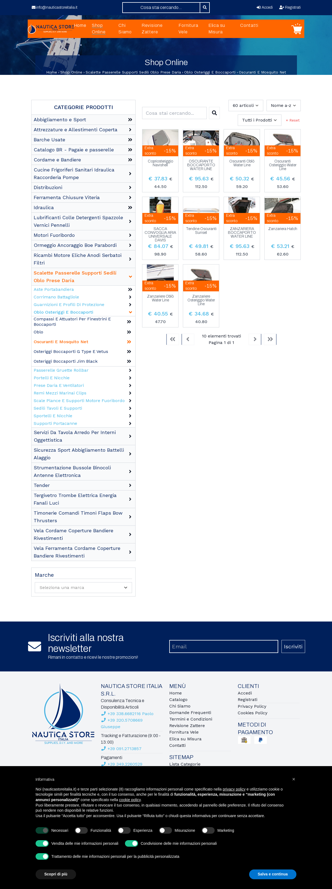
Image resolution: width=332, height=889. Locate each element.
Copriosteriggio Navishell (160, 163)
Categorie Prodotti (83, 107)
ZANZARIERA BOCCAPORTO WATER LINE (242, 232)
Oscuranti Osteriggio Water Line (282, 165)
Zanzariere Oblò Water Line (160, 298)
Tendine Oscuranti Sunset (201, 231)
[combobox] (161, 7)
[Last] (270, 339)
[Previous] (187, 339)
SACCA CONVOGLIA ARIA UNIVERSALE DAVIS (160, 234)
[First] (172, 339)
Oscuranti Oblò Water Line (241, 163)
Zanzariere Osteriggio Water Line (201, 300)
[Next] (255, 339)
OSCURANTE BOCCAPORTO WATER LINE (201, 165)
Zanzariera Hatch (282, 229)
